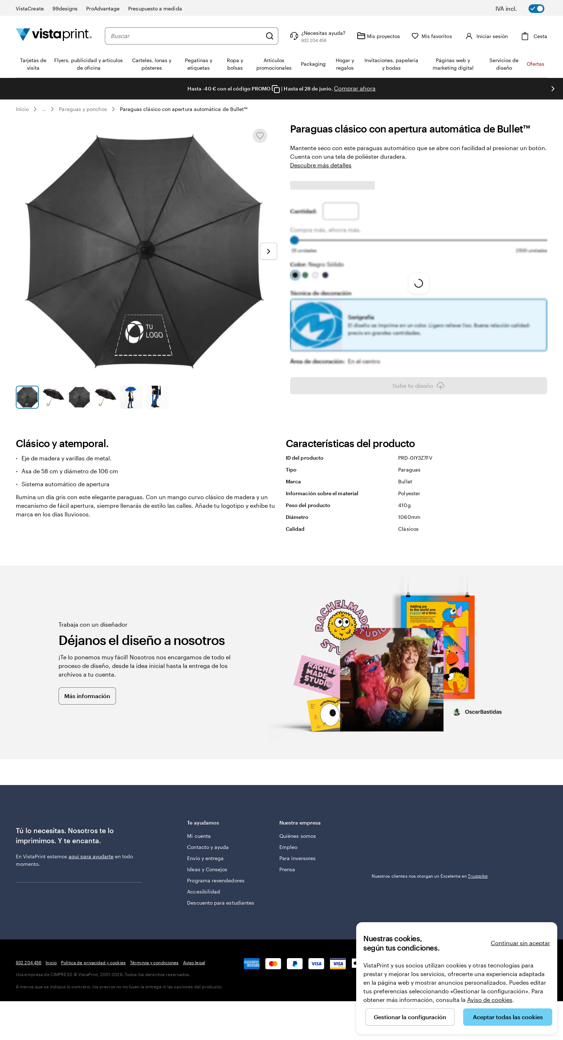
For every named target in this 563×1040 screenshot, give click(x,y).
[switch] (525, 8)
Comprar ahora (355, 88)
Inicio (22, 109)
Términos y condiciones (154, 962)
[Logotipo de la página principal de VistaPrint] (54, 35)
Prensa (287, 869)
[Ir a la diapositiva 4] (105, 397)
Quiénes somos (297, 836)
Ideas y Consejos (207, 869)
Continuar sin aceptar (520, 942)
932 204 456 (28, 962)
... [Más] (44, 109)
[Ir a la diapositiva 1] (27, 397)
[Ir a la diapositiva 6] (157, 397)
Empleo (288, 847)
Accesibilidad (203, 891)
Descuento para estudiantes (220, 903)
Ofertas (535, 64)
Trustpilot (381, 822)
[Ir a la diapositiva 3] (79, 397)
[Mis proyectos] (378, 36)
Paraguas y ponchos (83, 109)
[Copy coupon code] (275, 89)
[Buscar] (269, 36)
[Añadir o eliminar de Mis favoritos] (260, 136)
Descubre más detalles (321, 165)
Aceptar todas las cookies (508, 1016)
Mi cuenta (199, 836)
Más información (87, 695)
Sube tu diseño (418, 385)
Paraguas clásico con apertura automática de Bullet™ (184, 109)
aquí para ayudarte (91, 856)
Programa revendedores (215, 880)
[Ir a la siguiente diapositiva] (553, 88)
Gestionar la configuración (410, 1016)
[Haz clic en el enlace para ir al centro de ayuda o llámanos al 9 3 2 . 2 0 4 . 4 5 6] (316, 35)
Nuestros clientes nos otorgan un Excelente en (430, 828)
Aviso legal (194, 962)
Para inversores (297, 858)
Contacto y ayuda (208, 847)
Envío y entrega (205, 858)
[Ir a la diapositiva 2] (53, 397)
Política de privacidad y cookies (93, 962)
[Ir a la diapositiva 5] (131, 397)
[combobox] (186, 36)
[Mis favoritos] (431, 36)
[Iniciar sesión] (486, 36)
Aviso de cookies (489, 999)
